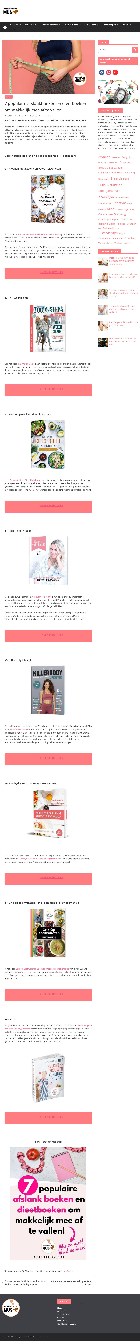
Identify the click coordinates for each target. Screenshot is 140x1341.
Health (35, 116)
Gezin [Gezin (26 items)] (120, 172)
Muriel (21, 116)
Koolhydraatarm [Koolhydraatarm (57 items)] (109, 191)
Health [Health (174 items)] (116, 178)
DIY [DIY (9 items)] (116, 162)
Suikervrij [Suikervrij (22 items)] (108, 228)
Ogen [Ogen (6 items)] (126, 209)
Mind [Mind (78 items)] (111, 209)
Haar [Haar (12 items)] (100, 178)
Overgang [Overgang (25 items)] (120, 214)
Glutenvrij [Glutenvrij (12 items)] (130, 172)
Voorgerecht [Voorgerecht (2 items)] (127, 243)
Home (59, 1308)
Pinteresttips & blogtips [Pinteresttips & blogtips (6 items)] (108, 219)
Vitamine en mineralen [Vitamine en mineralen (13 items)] (110, 238)
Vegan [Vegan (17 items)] (122, 233)
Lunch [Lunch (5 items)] (129, 203)
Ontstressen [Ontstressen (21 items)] (105, 214)
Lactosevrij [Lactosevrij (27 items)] (104, 203)
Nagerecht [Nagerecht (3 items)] (119, 209)
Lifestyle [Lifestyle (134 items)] (119, 202)
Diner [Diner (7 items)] (111, 162)
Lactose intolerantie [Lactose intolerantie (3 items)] (122, 197)
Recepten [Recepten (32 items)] (126, 219)
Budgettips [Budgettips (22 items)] (128, 157)
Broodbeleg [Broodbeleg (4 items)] (116, 157)
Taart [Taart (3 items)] (117, 229)
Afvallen (8, 97)
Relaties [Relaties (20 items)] (121, 223)
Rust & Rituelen (30, 25)
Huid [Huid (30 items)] (126, 178)
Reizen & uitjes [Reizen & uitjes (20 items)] (106, 223)
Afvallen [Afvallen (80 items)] (104, 157)
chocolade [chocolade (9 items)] (103, 162)
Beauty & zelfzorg (71, 25)
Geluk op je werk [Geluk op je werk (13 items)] (107, 172)
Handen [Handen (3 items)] (107, 179)
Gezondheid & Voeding (50, 25)
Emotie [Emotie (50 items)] (103, 168)
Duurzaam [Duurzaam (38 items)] (126, 162)
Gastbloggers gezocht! (66, 1324)
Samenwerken (63, 1314)
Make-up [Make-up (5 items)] (102, 209)
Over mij (61, 1311)
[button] (19, 25)
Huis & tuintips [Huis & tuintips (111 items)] (110, 184)
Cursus (125, 25)
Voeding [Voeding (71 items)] (130, 238)
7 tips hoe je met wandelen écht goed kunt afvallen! (73, 1283)
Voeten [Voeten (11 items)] (118, 243)
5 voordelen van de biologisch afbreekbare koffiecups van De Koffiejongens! (24, 1283)
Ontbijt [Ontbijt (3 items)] (132, 209)
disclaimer (68, 1271)
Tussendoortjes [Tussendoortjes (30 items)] (108, 233)
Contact (13, 30)
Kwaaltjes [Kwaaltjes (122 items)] (106, 196)
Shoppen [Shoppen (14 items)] (131, 223)
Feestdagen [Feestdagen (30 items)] (116, 167)
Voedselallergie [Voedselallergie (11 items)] (105, 243)
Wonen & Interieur (91, 25)
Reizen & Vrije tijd (110, 25)
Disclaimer (61, 1321)
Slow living (14, 25)
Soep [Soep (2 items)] (100, 229)
